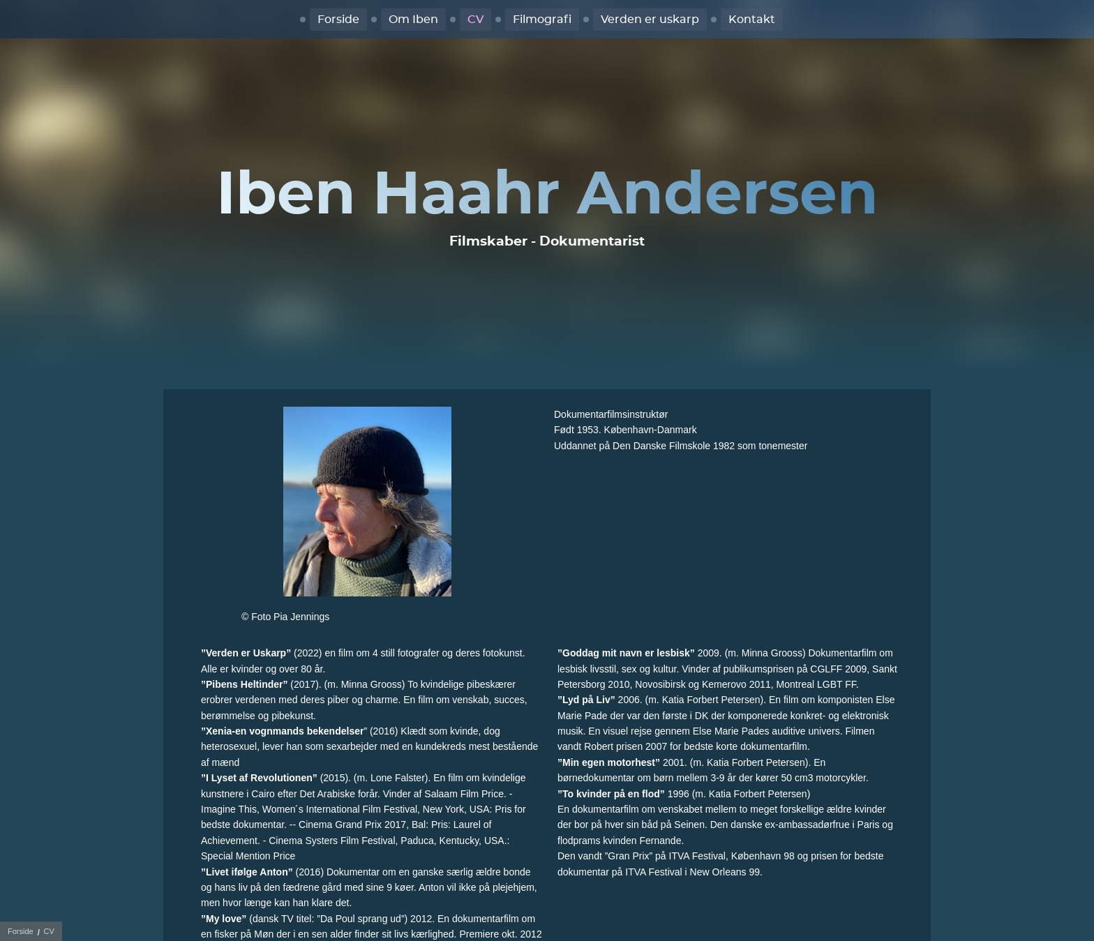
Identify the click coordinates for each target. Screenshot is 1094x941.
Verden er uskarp (650, 19)
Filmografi (542, 19)
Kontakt (751, 19)
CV (475, 19)
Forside (338, 19)
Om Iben (413, 19)
